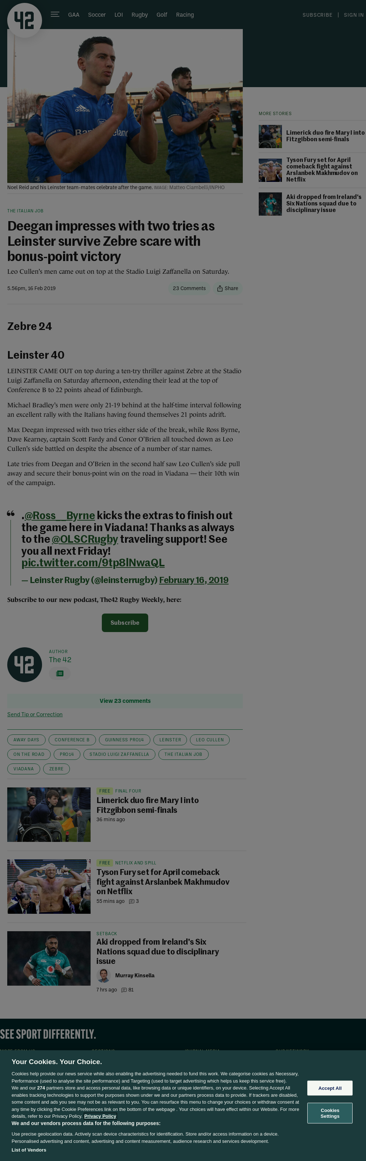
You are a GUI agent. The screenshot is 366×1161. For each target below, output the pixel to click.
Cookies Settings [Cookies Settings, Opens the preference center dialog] (330, 1113)
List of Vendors (29, 1150)
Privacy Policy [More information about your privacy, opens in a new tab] (100, 1116)
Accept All (330, 1088)
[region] (183, 1105)
